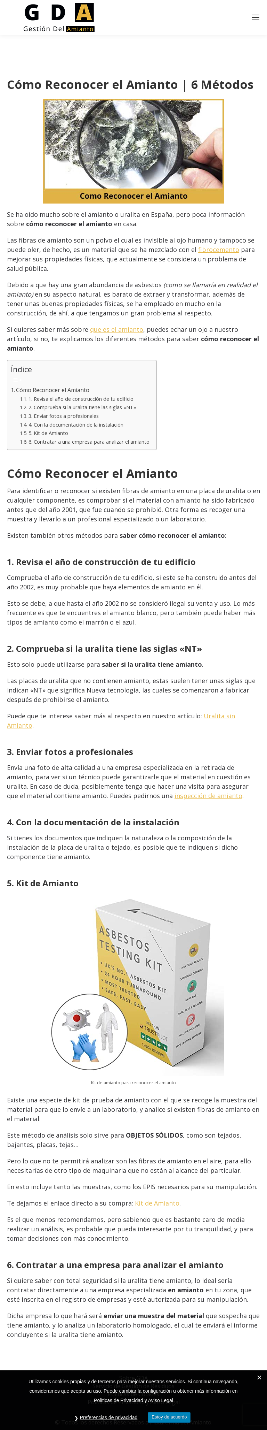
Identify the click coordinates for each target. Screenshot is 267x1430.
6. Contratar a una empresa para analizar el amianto (89, 441)
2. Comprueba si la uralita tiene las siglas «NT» (82, 407)
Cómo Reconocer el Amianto (52, 390)
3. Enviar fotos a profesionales (64, 415)
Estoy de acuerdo (169, 1417)
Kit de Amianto (157, 1203)
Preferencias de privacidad (109, 1417)
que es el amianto (116, 329)
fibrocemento (218, 249)
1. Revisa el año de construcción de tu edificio (81, 398)
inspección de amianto (208, 796)
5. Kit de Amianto (48, 432)
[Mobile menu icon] (255, 17)
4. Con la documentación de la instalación (76, 424)
